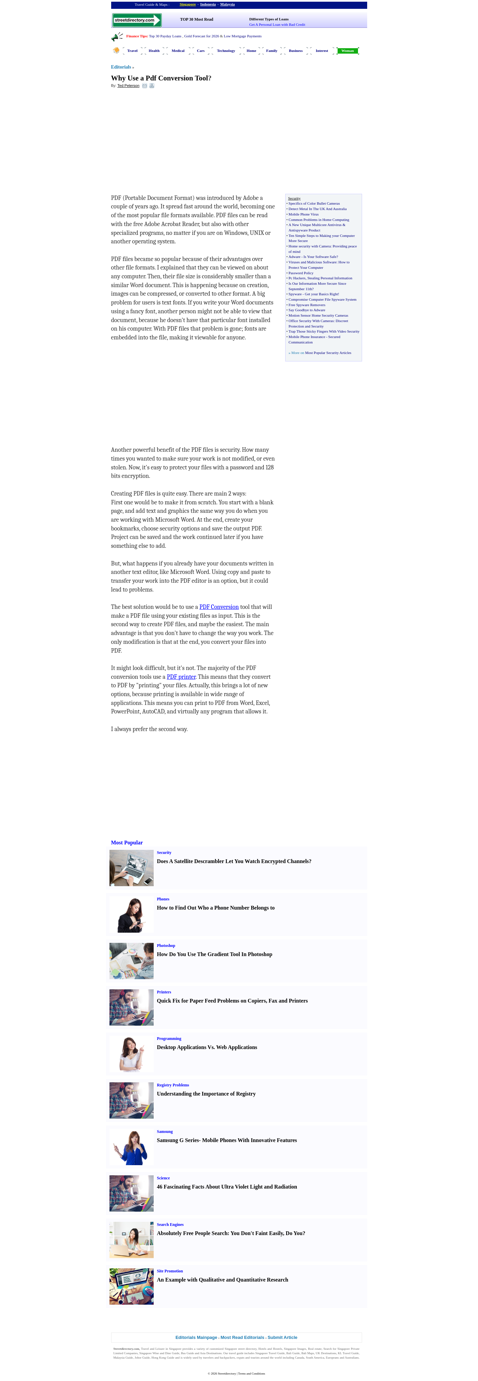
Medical (178, 51)
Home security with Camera (310, 246)
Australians (352, 1357)
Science (163, 1178)
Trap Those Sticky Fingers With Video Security (324, 331)
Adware (295, 257)
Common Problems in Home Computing (319, 220)
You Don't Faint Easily (257, 1233)
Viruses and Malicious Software (313, 262)
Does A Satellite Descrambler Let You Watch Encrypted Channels (233, 861)
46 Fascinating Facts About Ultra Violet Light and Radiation (227, 1187)
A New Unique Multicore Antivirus (315, 225)
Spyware (295, 294)
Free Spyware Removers (307, 305)
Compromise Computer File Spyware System (323, 299)
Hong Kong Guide (162, 1357)
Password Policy (301, 273)
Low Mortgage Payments (242, 36)
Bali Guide (293, 1353)
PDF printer (181, 676)
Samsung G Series (178, 1140)
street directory (247, 1348)
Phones (163, 899)
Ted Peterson (128, 85)
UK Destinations (326, 1353)
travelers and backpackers (219, 1357)
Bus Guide (187, 1353)
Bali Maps (307, 1353)
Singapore (188, 4)
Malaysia (227, 4)
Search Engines (170, 1224)
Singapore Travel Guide (270, 1353)
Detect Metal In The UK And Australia (318, 209)
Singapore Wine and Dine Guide (159, 1353)
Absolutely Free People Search (192, 1233)
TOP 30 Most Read (196, 19)
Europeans (332, 1357)
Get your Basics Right (321, 294)
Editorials (121, 67)
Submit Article (282, 1337)
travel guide (236, 1353)
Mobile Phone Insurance (307, 337)
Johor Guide (142, 1357)
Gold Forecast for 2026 (201, 36)
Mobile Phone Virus (304, 214)
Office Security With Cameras (311, 321)
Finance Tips (136, 36)
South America (315, 1357)
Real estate (315, 1348)
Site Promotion (170, 1271)
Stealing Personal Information (329, 278)
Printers (164, 992)
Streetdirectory (227, 1373)
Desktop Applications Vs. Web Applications (207, 1047)
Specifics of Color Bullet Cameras (314, 203)
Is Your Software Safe (320, 257)
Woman (347, 51)
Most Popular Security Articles (328, 353)
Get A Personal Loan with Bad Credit (277, 24)
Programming (169, 1038)
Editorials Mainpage (196, 1337)
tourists (255, 1357)
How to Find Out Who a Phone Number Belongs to (216, 908)
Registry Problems (173, 1085)
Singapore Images (295, 1348)
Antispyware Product (304, 230)
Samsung (165, 1131)
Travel (132, 51)
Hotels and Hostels (270, 1348)
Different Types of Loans (269, 19)
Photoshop (166, 945)
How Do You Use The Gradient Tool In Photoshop (215, 954)
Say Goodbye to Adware (307, 310)
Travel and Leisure (153, 1348)
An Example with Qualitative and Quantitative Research (222, 1280)
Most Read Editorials (242, 1337)
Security (164, 852)
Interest (322, 51)
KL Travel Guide (348, 1353)
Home (251, 51)
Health (154, 51)
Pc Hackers (297, 278)
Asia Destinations (211, 1353)
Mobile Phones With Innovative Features (249, 1140)
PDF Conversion (219, 607)
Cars (201, 51)
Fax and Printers (288, 1001)
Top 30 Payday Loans (165, 36)
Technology (226, 51)
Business (296, 51)
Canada (299, 1357)
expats (240, 1357)
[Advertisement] (166, 142)
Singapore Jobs (123, 1362)
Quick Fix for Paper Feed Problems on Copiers (211, 1001)
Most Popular (127, 842)
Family (271, 51)
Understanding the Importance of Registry (206, 1094)
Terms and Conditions (251, 1373)
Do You (294, 1233)
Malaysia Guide (123, 1357)
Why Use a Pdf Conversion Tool (159, 78)
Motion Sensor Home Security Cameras (318, 315)
